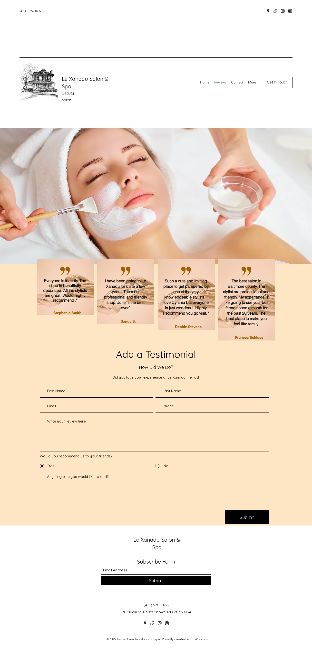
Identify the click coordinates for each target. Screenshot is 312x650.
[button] (277, 82)
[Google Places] (268, 11)
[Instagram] (282, 11)
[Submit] (247, 517)
